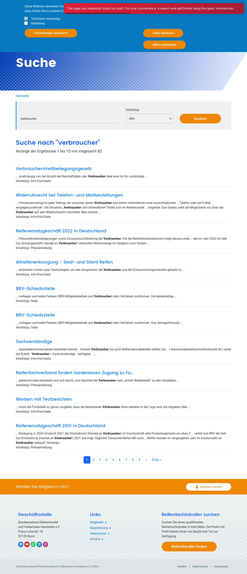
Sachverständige (34, 342)
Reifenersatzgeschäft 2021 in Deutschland (60, 426)
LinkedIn (41, 544)
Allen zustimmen (164, 44)
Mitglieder (96, 522)
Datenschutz (200, 566)
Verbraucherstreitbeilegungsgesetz (53, 169)
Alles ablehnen (163, 33)
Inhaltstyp (132, 110)
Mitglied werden (211, 487)
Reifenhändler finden (189, 546)
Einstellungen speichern (51, 33)
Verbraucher (98, 533)
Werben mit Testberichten (44, 399)
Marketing (38, 23)
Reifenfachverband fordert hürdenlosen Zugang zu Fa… (74, 373)
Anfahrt (95, 539)
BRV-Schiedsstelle (35, 289)
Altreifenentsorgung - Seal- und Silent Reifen (64, 262)
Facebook (22, 544)
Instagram (47, 544)
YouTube (29, 544)
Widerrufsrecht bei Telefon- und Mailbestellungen (69, 195)
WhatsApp (35, 544)
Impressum (221, 566)
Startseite (22, 96)
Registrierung (99, 528)
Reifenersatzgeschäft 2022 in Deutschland (61, 231)
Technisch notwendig (45, 19)
